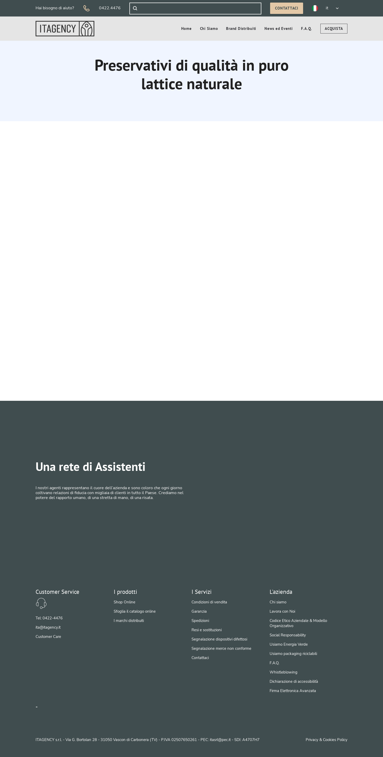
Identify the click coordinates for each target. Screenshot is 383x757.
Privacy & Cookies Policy (326, 739)
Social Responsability (288, 635)
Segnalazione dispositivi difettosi (219, 639)
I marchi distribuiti (129, 620)
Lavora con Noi (282, 611)
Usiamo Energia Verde (289, 644)
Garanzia (199, 611)
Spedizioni (200, 620)
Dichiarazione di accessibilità (294, 681)
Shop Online (124, 602)
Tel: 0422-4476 (49, 618)
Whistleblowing (283, 672)
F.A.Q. (274, 663)
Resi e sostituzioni (207, 630)
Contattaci (286, 8)
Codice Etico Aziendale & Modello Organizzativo (298, 623)
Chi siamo (278, 602)
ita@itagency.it (48, 627)
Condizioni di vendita (209, 602)
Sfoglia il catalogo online (135, 611)
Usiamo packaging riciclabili (293, 653)
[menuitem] (334, 28)
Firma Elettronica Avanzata (293, 690)
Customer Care (48, 636)
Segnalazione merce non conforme (221, 648)
